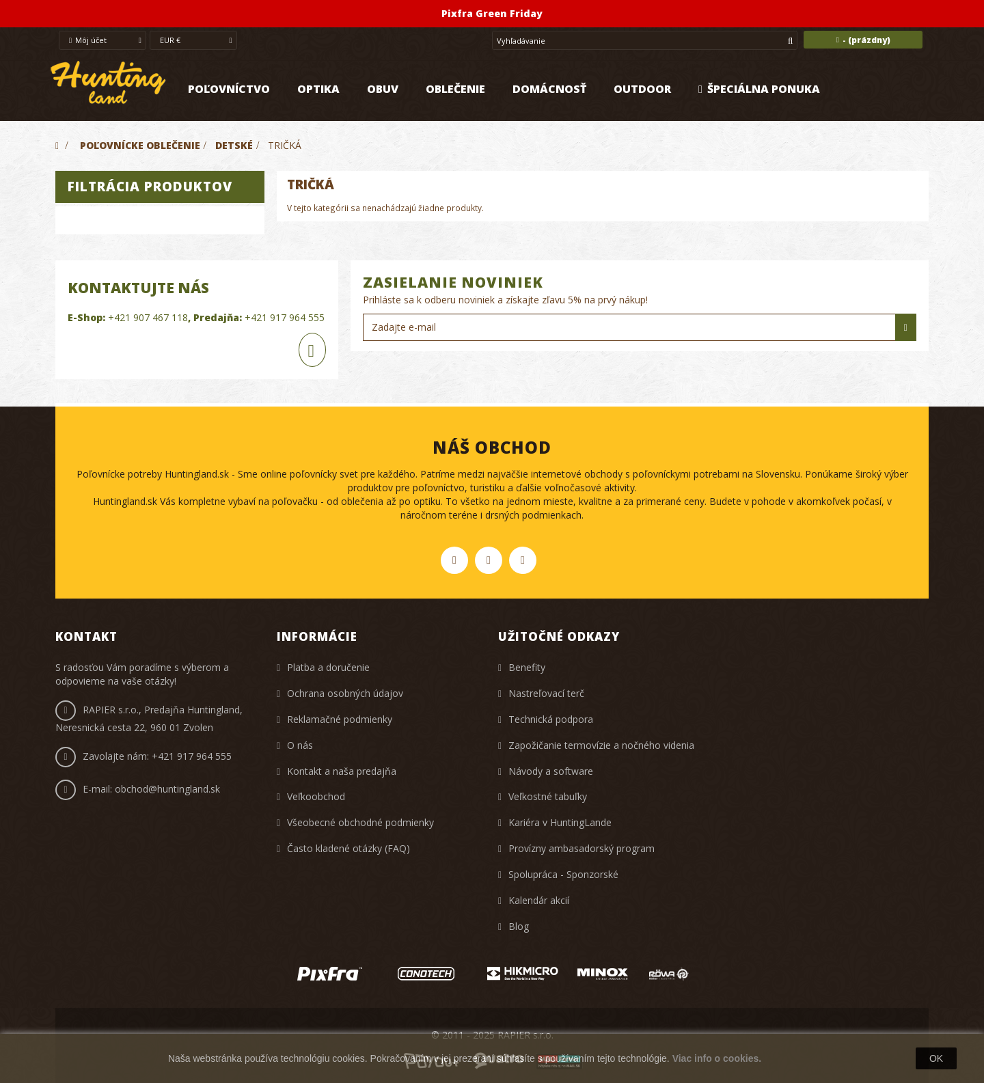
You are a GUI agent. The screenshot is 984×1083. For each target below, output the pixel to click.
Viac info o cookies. (716, 1058)
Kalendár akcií (538, 900)
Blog (518, 926)
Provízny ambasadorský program (581, 848)
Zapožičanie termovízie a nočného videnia (601, 745)
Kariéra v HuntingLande (560, 822)
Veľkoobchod (316, 796)
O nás (300, 745)
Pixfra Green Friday (492, 13)
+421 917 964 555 (285, 317)
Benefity (526, 667)
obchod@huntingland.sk (167, 788)
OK (936, 1058)
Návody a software (550, 771)
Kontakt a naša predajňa (341, 771)
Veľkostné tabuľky (547, 796)
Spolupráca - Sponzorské (563, 874)
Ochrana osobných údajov (345, 693)
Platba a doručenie (328, 667)
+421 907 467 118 (148, 317)
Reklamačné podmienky (339, 719)
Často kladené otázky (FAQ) (348, 848)
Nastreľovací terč (546, 693)
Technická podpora (550, 719)
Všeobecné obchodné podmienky (360, 822)
